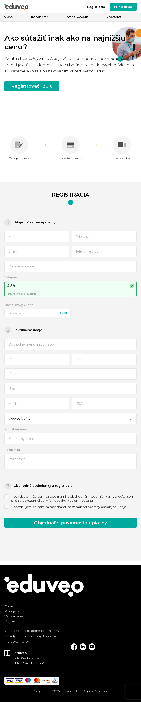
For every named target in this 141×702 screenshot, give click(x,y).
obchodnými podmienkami (91, 496)
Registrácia (96, 7)
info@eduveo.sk (27, 658)
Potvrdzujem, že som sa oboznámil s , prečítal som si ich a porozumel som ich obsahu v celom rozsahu (69, 498)
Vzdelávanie (77, 17)
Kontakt (113, 17)
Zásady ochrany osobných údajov (30, 636)
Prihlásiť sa (123, 7)
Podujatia (40, 17)
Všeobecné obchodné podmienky (31, 631)
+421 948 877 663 (30, 663)
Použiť (62, 313)
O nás (8, 17)
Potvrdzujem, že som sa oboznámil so (66, 507)
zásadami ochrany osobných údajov (100, 507)
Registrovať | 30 (31, 86)
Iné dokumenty (16, 641)
